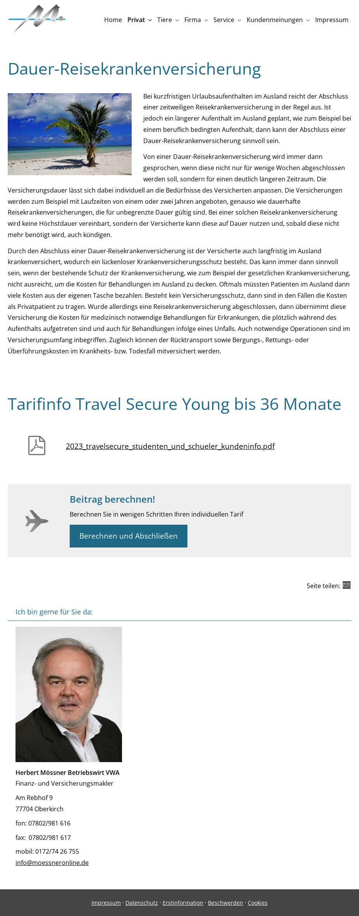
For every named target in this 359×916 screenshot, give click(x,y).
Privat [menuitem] (136, 19)
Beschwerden (225, 902)
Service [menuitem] (223, 19)
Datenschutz (141, 902)
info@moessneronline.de (52, 862)
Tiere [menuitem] (164, 19)
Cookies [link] (258, 902)
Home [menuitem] (113, 19)
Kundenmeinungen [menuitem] (275, 19)
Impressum (106, 902)
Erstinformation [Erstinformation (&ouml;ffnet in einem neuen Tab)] (183, 902)
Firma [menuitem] (192, 19)
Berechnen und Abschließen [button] (128, 536)
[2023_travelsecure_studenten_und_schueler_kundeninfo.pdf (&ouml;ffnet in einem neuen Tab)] (208, 443)
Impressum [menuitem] (332, 19)
